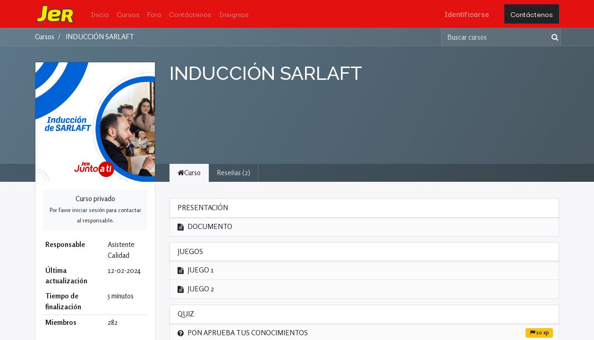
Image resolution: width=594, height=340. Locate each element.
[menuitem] (100, 14)
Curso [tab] (189, 172)
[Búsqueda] (552, 37)
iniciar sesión (88, 209)
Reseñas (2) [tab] (233, 172)
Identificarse (466, 13)
